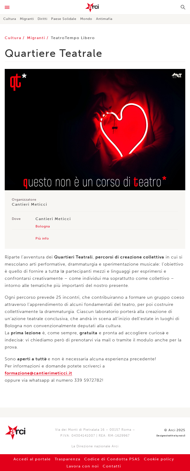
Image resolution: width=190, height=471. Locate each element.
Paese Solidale (63, 19)
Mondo (86, 19)
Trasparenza (67, 459)
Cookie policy (159, 459)
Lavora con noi (82, 466)
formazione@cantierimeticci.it (38, 373)
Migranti (27, 19)
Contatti (112, 466)
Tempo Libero (80, 38)
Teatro (58, 38)
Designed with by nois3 (170, 435)
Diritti (42, 19)
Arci (95, 7)
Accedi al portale (32, 459)
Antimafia (104, 19)
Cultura (9, 19)
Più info (42, 238)
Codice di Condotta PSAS (112, 459)
